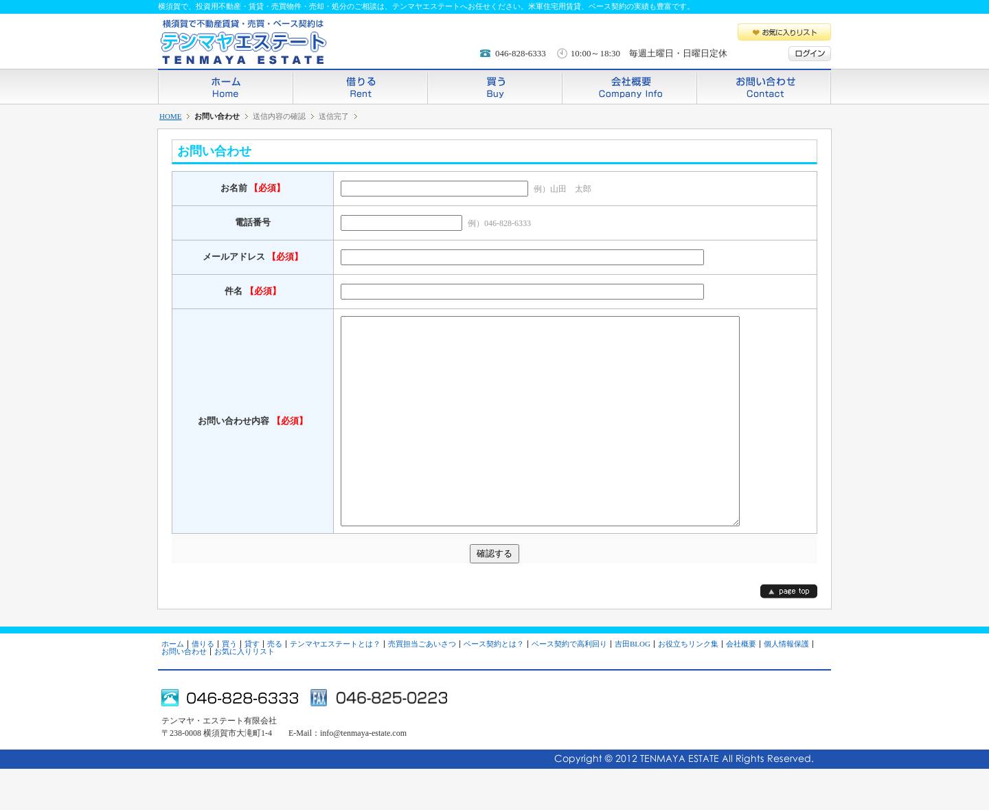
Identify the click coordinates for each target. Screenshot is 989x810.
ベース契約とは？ (494, 685)
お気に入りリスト (784, 32)
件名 (252, 291)
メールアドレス (253, 256)
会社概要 (629, 86)
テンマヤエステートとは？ (335, 685)
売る (274, 685)
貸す (252, 685)
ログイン (809, 53)
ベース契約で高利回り (569, 685)
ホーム (225, 86)
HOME (170, 116)
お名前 (252, 188)
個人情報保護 (786, 685)
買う (494, 86)
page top (788, 632)
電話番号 (253, 222)
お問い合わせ (763, 86)
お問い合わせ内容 (252, 441)
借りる (360, 86)
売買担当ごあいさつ (422, 685)
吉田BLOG (632, 685)
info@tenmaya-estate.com (363, 774)
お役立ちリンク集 (688, 685)
